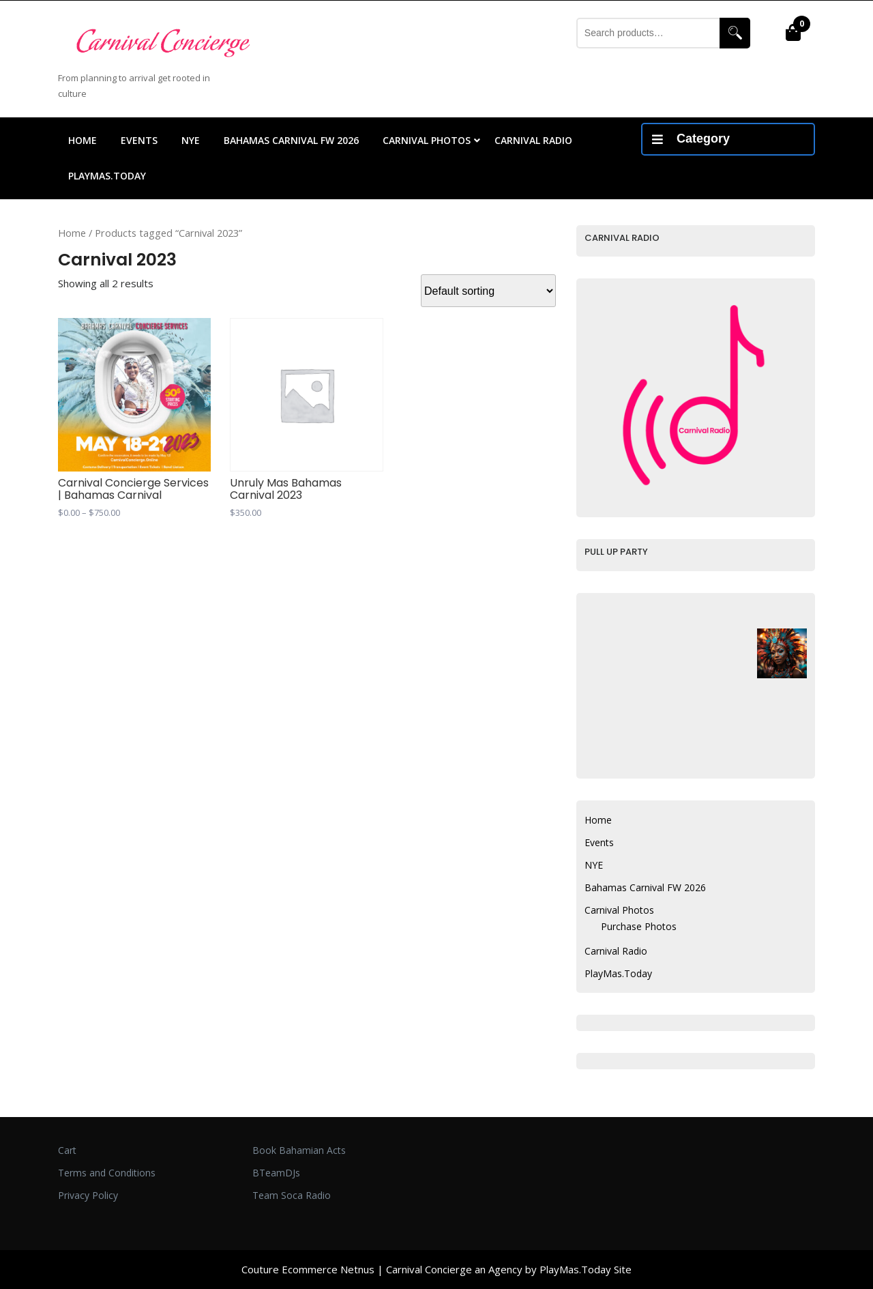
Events (139, 140)
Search (735, 33)
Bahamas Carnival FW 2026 (291, 140)
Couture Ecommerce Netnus (307, 1269)
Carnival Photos (427, 140)
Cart (67, 1150)
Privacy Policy (88, 1195)
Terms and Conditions (107, 1172)
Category (691, 138)
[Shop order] (488, 290)
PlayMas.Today (107, 175)
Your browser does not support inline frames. (666, 316)
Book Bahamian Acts (299, 1150)
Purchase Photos (639, 926)
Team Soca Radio (291, 1195)
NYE (190, 140)
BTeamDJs (276, 1172)
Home (82, 140)
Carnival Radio (533, 140)
